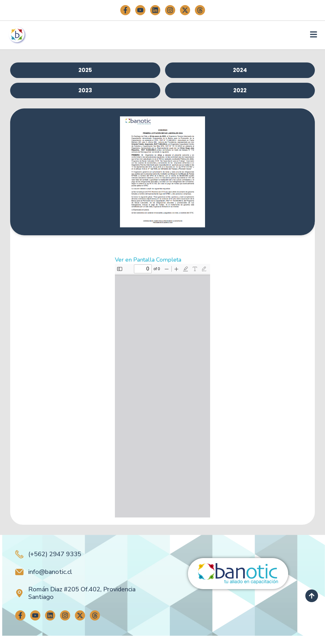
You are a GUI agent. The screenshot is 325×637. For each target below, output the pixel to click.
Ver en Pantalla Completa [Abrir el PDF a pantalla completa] (148, 261)
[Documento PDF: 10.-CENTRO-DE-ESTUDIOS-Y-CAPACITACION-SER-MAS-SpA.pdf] (162, 392)
